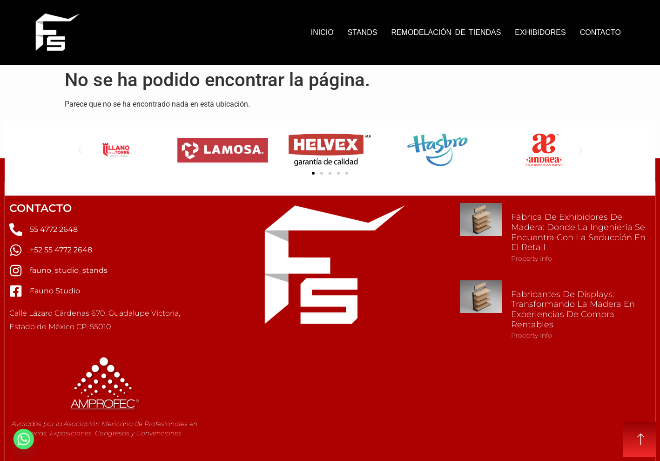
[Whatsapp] (23, 439)
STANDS (362, 32)
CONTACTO (600, 32)
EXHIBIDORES (540, 32)
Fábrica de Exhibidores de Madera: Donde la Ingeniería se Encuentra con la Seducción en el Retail (578, 232)
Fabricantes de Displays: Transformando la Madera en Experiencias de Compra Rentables (573, 309)
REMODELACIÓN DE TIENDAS (446, 32)
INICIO (322, 32)
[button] (79, 150)
